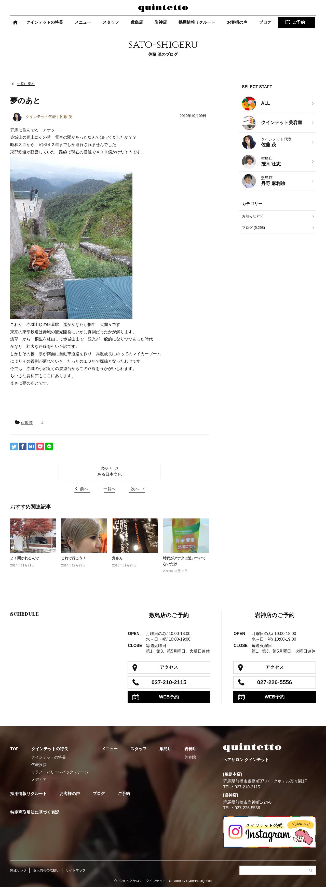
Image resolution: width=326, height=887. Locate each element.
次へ (135, 489)
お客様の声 (237, 22)
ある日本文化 (109, 474)
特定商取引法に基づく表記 (34, 812)
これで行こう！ (73, 558)
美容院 (190, 757)
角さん (117, 558)
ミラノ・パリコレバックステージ (60, 772)
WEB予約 (169, 696)
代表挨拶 (39, 764)
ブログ (265, 22)
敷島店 (137, 22)
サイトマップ (76, 870)
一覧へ (109, 489)
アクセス (169, 667)
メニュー (83, 22)
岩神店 (161, 22)
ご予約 (299, 22)
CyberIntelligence (199, 881)
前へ (84, 489)
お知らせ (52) (253, 216)
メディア (39, 779)
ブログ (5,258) (253, 228)
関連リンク (18, 870)
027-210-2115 (169, 682)
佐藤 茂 (27, 423)
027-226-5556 (274, 682)
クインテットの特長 (44, 22)
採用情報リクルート (197, 22)
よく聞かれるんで (24, 558)
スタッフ (111, 22)
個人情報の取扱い (46, 870)
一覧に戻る (26, 84)
